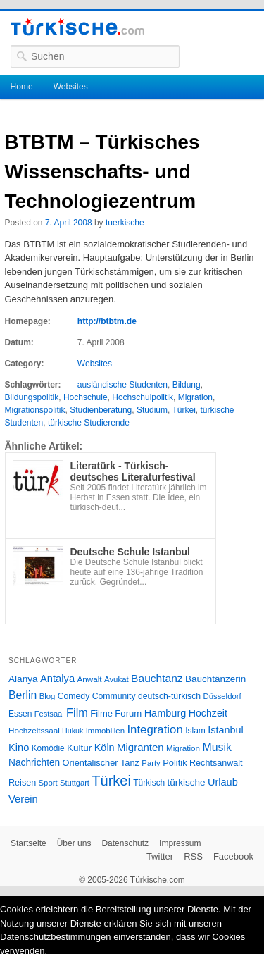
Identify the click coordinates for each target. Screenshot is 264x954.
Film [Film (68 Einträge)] (77, 712)
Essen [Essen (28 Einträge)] (20, 714)
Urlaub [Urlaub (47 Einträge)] (223, 782)
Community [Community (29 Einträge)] (114, 696)
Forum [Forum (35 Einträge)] (128, 713)
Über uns (74, 843)
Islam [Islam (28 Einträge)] (195, 731)
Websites (71, 87)
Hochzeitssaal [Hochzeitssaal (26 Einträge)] (34, 730)
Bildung (186, 385)
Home (22, 87)
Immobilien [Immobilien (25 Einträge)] (105, 730)
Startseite (28, 843)
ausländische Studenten (122, 385)
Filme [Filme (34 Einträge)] (101, 713)
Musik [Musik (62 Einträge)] (217, 747)
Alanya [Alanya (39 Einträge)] (23, 679)
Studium (152, 410)
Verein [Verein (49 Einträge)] (23, 799)
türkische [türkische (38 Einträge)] (187, 782)
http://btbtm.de (107, 321)
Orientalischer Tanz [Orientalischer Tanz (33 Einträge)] (101, 762)
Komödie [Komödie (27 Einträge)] (48, 748)
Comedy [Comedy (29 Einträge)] (74, 696)
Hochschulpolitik (142, 397)
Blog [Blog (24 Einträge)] (47, 696)
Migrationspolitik (35, 410)
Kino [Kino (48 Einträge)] (18, 747)
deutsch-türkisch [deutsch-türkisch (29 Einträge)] (169, 696)
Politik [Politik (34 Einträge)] (175, 762)
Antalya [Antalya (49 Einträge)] (57, 678)
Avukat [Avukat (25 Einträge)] (116, 679)
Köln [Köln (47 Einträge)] (104, 747)
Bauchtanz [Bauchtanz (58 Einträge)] (156, 678)
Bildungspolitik (32, 397)
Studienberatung (101, 410)
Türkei (183, 410)
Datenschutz (125, 843)
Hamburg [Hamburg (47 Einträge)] (165, 713)
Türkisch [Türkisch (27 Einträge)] (149, 783)
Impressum (180, 843)
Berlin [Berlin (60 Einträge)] (22, 695)
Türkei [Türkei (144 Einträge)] (111, 780)
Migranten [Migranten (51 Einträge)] (140, 747)
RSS (193, 856)
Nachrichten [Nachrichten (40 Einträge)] (34, 762)
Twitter (159, 856)
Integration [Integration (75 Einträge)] (154, 729)
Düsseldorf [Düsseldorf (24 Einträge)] (222, 696)
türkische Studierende (89, 423)
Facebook (233, 856)
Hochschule (85, 397)
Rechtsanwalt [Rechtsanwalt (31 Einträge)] (216, 763)
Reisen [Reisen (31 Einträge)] (22, 783)
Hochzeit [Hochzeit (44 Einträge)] (208, 713)
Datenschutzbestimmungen (55, 936)
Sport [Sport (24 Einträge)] (48, 783)
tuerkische (125, 223)
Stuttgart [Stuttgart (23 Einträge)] (74, 783)
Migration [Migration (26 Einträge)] (183, 747)
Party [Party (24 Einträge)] (151, 763)
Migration (195, 397)
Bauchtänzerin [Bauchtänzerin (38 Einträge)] (215, 679)
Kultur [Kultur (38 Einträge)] (79, 748)
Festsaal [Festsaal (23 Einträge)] (49, 714)
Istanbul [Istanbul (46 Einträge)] (225, 730)
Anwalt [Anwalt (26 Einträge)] (89, 678)
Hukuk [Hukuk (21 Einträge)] (72, 730)
